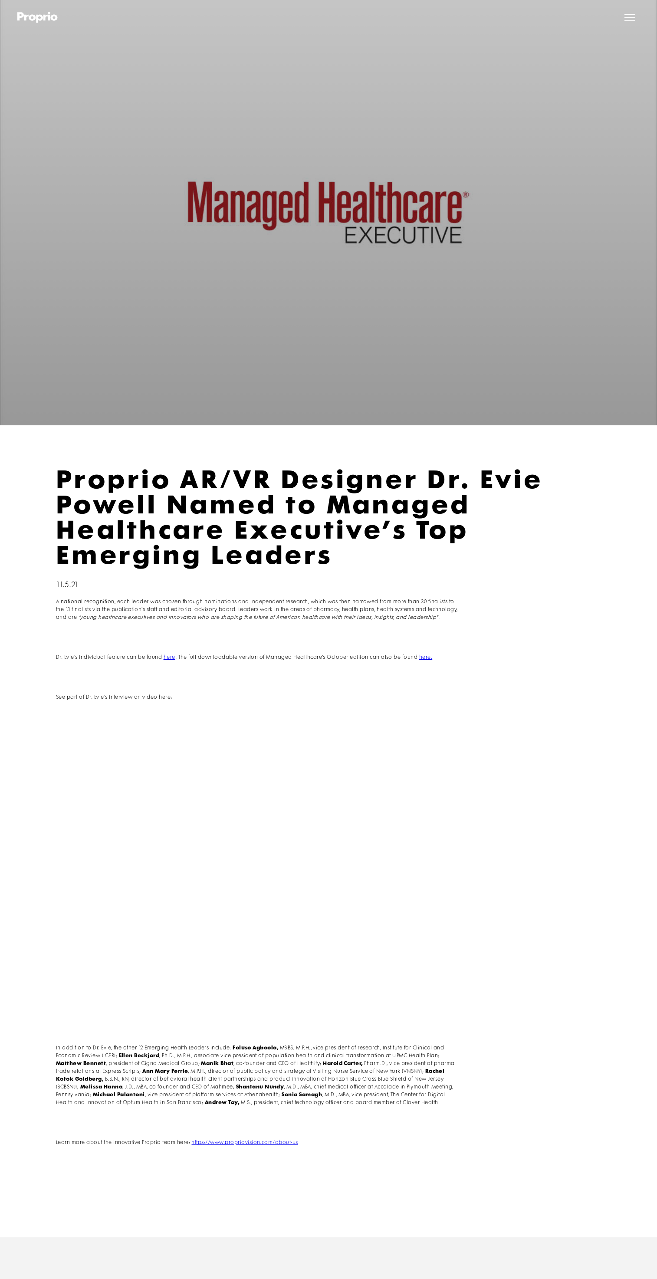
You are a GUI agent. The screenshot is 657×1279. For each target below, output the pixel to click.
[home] (37, 17)
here (169, 657)
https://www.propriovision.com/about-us (244, 1142)
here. (425, 657)
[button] (630, 17)
